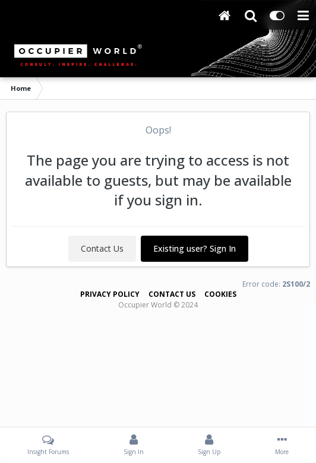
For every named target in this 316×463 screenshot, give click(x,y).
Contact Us (102, 248)
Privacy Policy (110, 294)
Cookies (220, 294)
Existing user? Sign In (194, 248)
